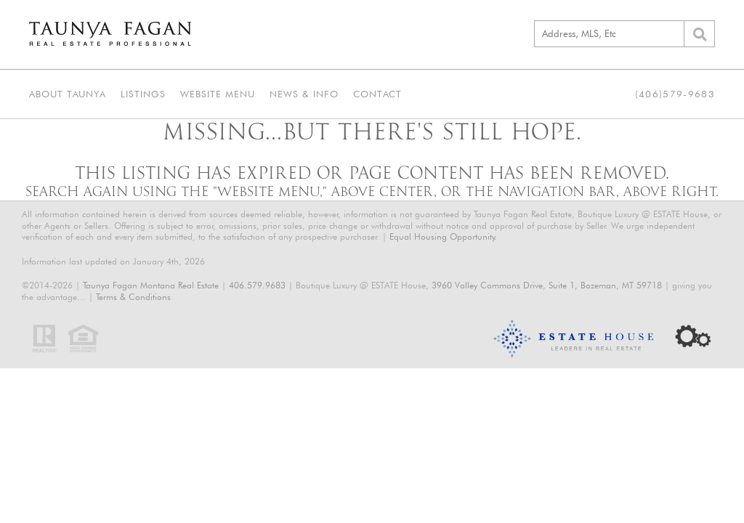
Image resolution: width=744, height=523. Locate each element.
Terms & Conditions (133, 296)
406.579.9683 (257, 285)
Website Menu (217, 94)
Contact (377, 94)
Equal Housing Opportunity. (443, 236)
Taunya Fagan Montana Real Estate (151, 285)
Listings (143, 94)
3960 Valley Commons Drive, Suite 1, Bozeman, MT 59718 (547, 285)
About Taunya (67, 94)
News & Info (304, 94)
